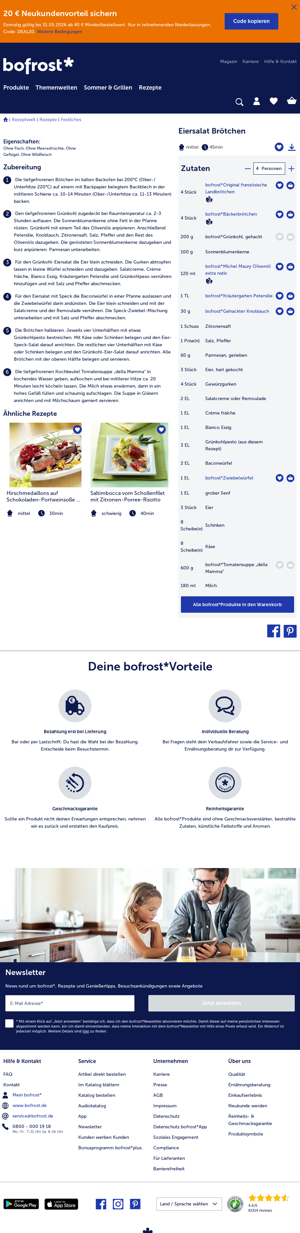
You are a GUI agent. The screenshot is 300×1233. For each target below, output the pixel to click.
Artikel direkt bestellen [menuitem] (102, 1074)
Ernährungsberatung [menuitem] (249, 1085)
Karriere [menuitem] (250, 61)
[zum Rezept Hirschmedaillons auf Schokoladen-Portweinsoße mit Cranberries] (46, 455)
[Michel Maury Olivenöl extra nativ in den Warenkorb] (290, 267)
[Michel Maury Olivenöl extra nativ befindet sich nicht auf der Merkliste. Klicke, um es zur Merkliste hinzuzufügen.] (279, 266)
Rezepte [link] (150, 88)
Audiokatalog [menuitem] (92, 1106)
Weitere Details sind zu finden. (77, 1031)
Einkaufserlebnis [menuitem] (245, 1095)
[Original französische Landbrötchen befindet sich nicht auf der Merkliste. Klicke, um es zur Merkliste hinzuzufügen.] (279, 185)
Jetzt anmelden (221, 1003)
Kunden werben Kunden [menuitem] (103, 1137)
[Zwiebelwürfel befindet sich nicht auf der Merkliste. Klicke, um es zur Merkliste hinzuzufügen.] (279, 478)
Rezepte (48, 119)
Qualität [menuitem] (236, 1074)
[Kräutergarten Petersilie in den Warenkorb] (290, 296)
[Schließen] (294, 7)
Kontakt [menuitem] (11, 1085)
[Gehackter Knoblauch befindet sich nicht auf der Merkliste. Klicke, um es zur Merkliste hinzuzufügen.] (279, 311)
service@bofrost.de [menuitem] (28, 1116)
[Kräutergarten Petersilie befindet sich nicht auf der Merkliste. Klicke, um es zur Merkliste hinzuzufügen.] (279, 296)
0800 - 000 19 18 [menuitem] (27, 1126)
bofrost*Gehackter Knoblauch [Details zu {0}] (237, 311)
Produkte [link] (16, 88)
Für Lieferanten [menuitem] (169, 1158)
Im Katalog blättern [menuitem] (98, 1085)
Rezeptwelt (24, 119)
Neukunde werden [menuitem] (247, 1106)
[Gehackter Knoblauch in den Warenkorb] (290, 311)
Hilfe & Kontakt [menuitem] (280, 61)
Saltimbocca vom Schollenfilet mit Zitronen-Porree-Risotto (127, 496)
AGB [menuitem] (158, 1095)
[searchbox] (8, 102)
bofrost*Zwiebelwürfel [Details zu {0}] (229, 478)
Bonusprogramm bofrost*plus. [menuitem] (110, 1148)
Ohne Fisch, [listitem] (14, 148)
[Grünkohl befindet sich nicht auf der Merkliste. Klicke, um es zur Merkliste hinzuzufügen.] (279, 237)
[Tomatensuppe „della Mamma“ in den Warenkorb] (290, 565)
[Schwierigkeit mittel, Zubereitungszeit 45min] (216, 147)
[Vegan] (209, 199)
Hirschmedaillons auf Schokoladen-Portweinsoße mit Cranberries (46, 496)
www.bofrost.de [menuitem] (25, 1105)
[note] (129, 513)
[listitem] (87, 190)
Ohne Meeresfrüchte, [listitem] (45, 148)
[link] (39, 66)
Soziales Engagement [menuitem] (175, 1137)
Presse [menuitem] (160, 1085)
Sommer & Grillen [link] (108, 88)
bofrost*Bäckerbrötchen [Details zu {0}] (231, 214)
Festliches (71, 119)
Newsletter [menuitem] (90, 1127)
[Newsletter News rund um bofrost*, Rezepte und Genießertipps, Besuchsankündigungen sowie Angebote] (150, 1006)
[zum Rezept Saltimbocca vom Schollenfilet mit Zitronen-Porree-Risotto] (129, 455)
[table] (237, 389)
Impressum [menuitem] (165, 1106)
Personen (272, 168)
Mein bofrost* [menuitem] (22, 1095)
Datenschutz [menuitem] (166, 1116)
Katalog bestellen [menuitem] (96, 1095)
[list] (150, 767)
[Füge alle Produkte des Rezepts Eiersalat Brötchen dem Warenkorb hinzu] (237, 604)
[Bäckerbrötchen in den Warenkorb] (290, 215)
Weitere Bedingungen (59, 31)
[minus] (247, 168)
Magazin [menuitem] (228, 61)
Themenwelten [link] (56, 88)
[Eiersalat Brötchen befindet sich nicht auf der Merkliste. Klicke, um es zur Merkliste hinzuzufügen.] (279, 147)
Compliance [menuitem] (166, 1148)
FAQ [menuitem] (7, 1074)
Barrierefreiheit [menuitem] (169, 1169)
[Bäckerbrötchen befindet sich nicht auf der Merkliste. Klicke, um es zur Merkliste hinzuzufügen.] (279, 214)
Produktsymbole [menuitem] (245, 1134)
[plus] (291, 168)
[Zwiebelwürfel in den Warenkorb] (290, 478)
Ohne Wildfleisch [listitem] (36, 154)
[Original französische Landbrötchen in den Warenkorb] (290, 185)
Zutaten (195, 168)
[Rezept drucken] (292, 147)
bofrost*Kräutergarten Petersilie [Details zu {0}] (239, 296)
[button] (251, 21)
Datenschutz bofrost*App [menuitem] (180, 1127)
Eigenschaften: (21, 141)
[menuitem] (16, 87)
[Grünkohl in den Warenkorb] (290, 237)
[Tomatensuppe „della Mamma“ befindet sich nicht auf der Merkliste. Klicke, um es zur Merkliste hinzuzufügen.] (279, 565)
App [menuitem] (82, 1116)
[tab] (257, 100)
